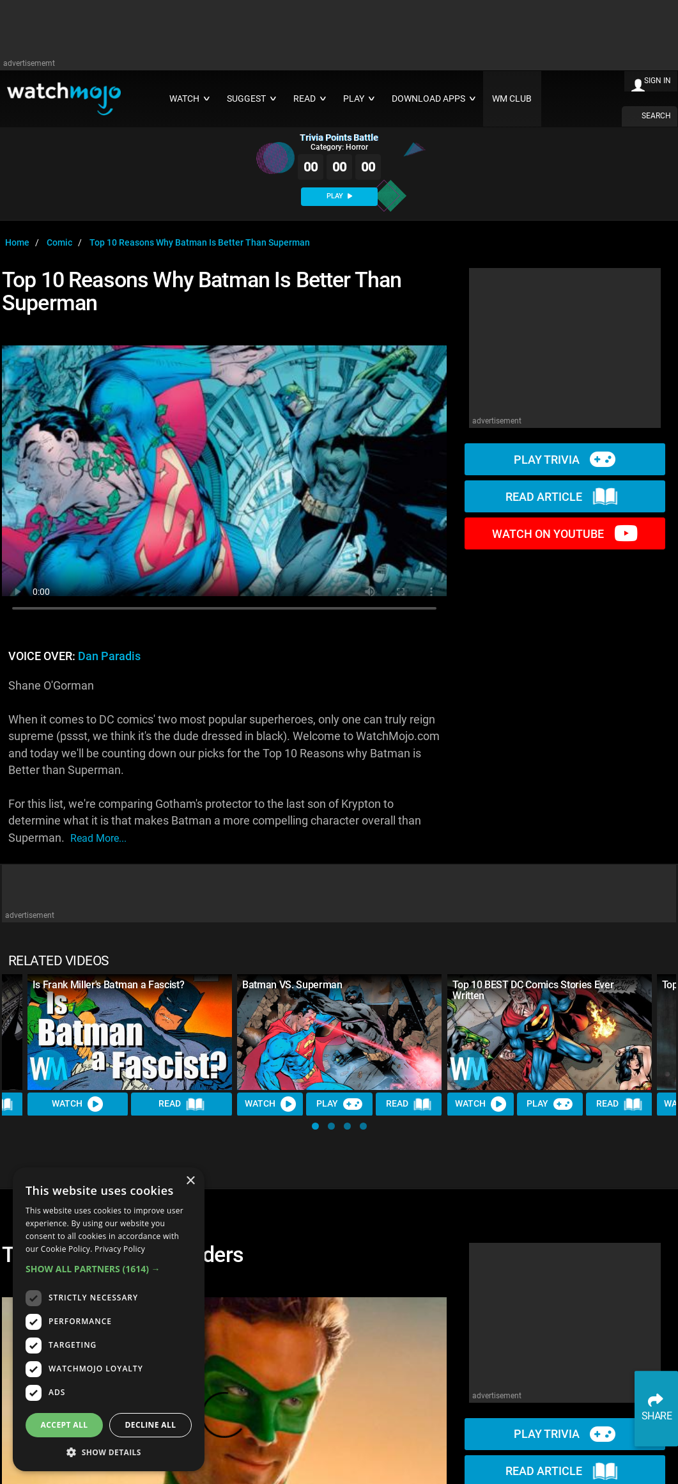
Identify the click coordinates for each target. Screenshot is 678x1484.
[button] (315, 1126)
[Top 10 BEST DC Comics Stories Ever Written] (549, 1031)
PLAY (339, 196)
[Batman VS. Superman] (339, 1031)
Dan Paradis (109, 656)
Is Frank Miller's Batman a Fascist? (109, 985)
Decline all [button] (150, 1424)
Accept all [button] (64, 1424)
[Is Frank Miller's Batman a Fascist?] (129, 1031)
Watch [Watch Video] (78, 1104)
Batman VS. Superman (292, 985)
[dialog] (108, 1319)
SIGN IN (657, 80)
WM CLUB (512, 98)
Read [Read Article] (182, 1104)
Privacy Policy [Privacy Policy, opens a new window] (120, 1248)
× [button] (190, 1181)
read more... (98, 838)
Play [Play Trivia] (339, 1104)
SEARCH (656, 115)
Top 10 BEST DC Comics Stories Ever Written (532, 990)
